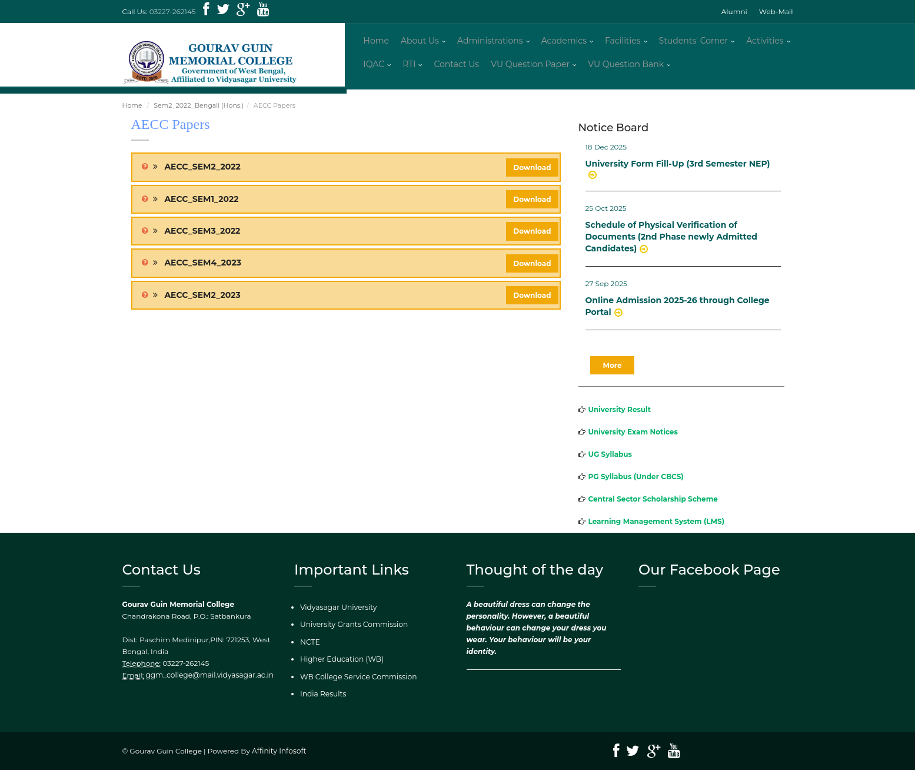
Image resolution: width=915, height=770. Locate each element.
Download (532, 168)
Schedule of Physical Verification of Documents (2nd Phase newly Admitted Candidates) (671, 238)
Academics (564, 41)
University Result (619, 411)
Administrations (490, 41)
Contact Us (456, 64)
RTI (408, 64)
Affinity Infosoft (278, 751)
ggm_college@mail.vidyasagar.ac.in (209, 676)
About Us (420, 41)
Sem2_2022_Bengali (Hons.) (199, 107)
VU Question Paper (530, 64)
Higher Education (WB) (341, 660)
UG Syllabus (610, 456)
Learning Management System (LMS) (656, 523)
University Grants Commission (353, 625)
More (612, 367)
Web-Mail (776, 11)
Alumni (734, 11)
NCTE (310, 642)
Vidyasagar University (337, 608)
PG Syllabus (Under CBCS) (636, 478)
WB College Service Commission (357, 677)
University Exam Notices (633, 433)
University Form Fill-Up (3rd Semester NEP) (677, 165)
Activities (764, 41)
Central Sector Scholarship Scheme (653, 500)
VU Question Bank (626, 64)
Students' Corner (693, 41)
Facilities (623, 41)
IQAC (374, 64)
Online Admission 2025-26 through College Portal (677, 308)
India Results (322, 694)
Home (376, 41)
